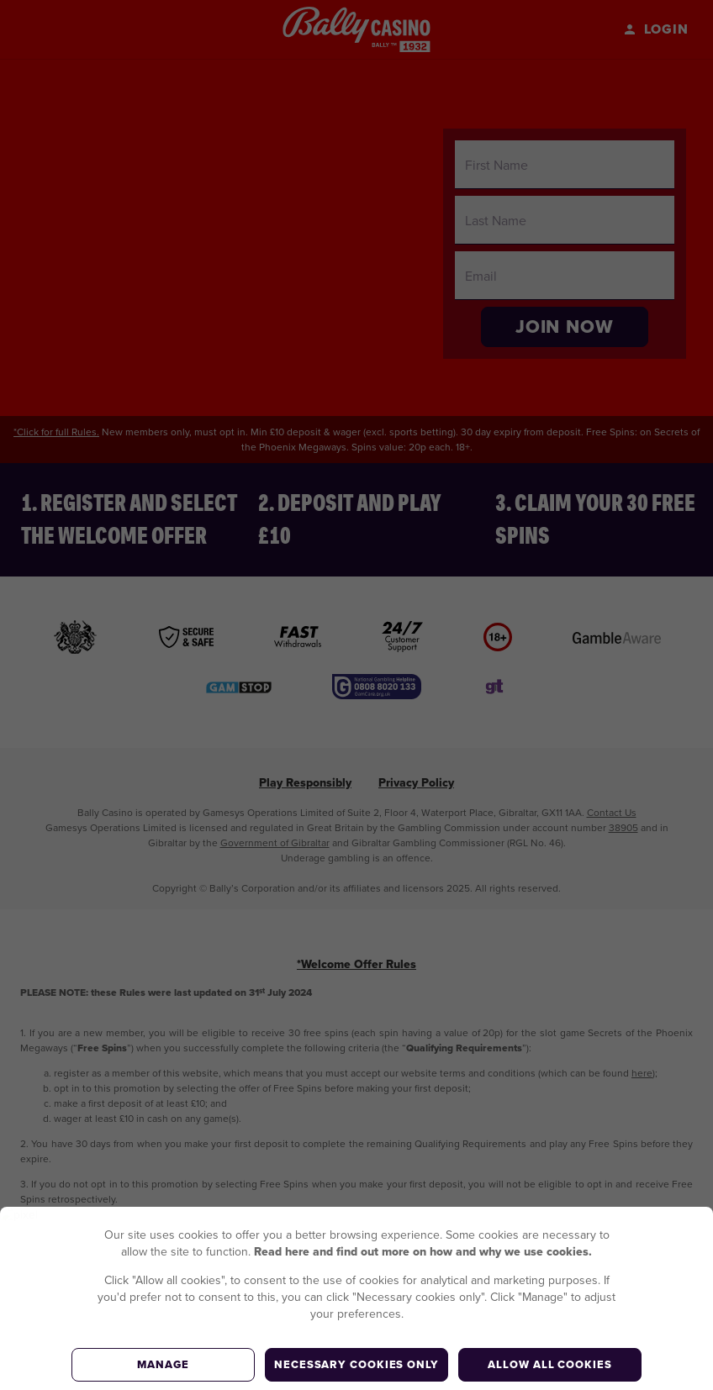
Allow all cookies (549, 1364)
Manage (162, 1364)
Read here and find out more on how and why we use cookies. (423, 1252)
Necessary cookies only (356, 1364)
